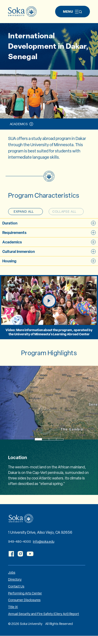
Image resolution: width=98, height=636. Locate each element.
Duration (49, 223)
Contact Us (16, 586)
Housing (49, 260)
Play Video (55, 300)
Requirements (49, 232)
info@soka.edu (43, 541)
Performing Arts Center (25, 593)
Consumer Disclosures (24, 600)
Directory (15, 579)
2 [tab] (45, 439)
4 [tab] (60, 439)
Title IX (13, 607)
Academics (19, 124)
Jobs (11, 572)
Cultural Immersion (49, 251)
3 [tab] (52, 439)
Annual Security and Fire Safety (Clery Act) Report (43, 614)
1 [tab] (38, 439)
